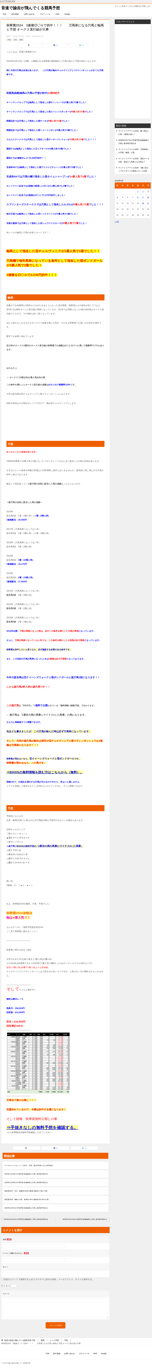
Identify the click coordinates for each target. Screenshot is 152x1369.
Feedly (67, 14)
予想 (9, 40)
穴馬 (15, 40)
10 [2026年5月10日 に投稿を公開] (148, 197)
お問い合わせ (29, 14)
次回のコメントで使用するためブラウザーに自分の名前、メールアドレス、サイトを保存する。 (49, 1279)
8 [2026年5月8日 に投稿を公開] (137, 197)
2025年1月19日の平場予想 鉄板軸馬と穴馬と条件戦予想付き (26, 1174)
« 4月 (117, 221)
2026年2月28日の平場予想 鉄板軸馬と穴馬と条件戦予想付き (26, 1182)
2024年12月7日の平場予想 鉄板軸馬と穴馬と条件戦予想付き (26, 1208)
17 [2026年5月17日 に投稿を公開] (148, 203)
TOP (4, 14)
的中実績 (15, 14)
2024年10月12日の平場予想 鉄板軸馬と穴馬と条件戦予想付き (26, 1219)
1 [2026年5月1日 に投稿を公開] (137, 191)
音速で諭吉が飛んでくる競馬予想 (30, 7)
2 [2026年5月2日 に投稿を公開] (143, 191)
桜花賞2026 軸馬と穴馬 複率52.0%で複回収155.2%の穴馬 (26, 1199)
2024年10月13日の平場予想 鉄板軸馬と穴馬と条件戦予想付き (85, 1219)
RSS (57, 14)
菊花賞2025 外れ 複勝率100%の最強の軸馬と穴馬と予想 (25, 1191)
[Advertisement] (132, 71)
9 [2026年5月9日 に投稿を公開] (143, 197)
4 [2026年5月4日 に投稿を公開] (117, 197)
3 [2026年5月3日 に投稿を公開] (148, 191)
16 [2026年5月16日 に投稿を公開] (143, 203)
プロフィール (45, 14)
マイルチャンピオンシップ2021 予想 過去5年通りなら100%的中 (28, 1165)
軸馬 (21, 40)
